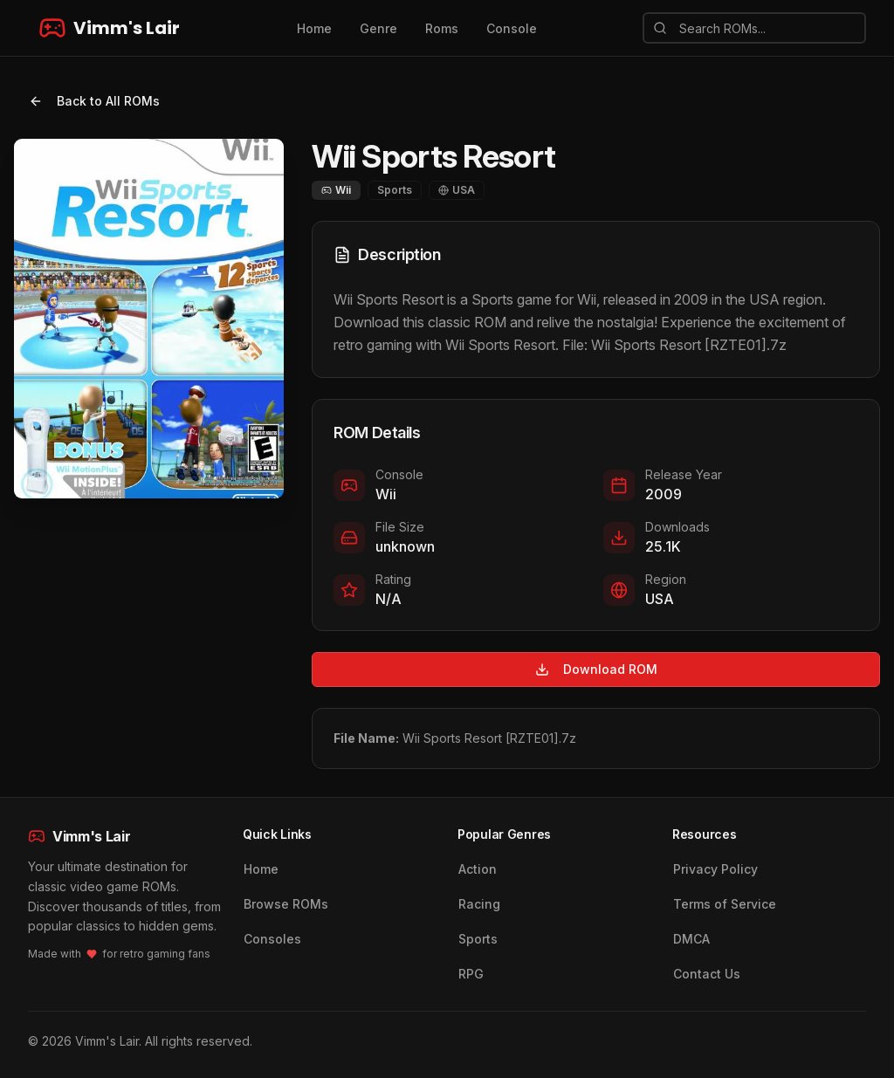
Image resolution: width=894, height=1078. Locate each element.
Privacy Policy (715, 869)
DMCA (691, 938)
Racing (479, 903)
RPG (471, 973)
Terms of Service (724, 903)
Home (314, 28)
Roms (441, 28)
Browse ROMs (286, 903)
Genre (378, 28)
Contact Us (706, 973)
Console (511, 28)
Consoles (272, 938)
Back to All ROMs (94, 100)
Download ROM (596, 669)
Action (477, 869)
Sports (478, 938)
